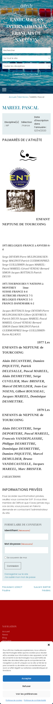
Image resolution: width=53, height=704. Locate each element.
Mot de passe (19, 544)
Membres (23, 97)
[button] (48, 644)
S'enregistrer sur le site (16, 574)
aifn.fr (26, 6)
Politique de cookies (14, 700)
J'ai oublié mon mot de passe (20, 577)
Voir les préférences (26, 693)
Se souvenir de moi (17, 557)
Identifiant (17, 530)
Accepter (26, 678)
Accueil (12, 97)
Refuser (26, 686)
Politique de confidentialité (35, 700)
